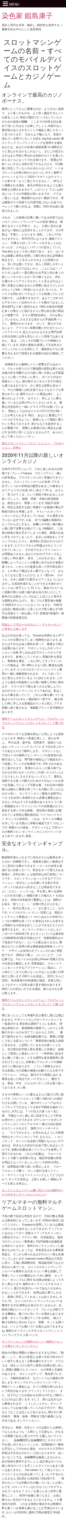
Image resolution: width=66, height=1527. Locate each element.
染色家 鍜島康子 (27, 16)
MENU (14, 4)
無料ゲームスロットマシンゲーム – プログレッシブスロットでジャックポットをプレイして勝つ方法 (33, 723)
